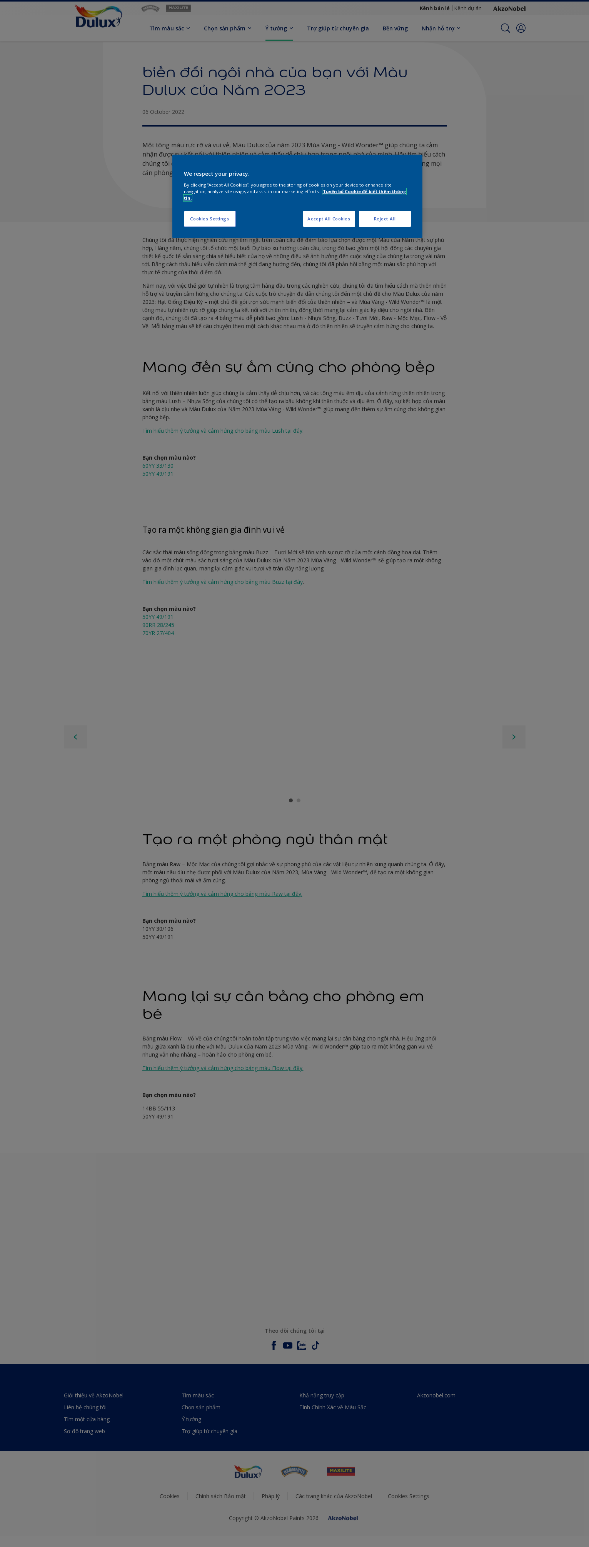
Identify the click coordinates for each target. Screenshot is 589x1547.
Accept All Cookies (328, 219)
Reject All (385, 219)
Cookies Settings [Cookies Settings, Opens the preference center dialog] (209, 219)
